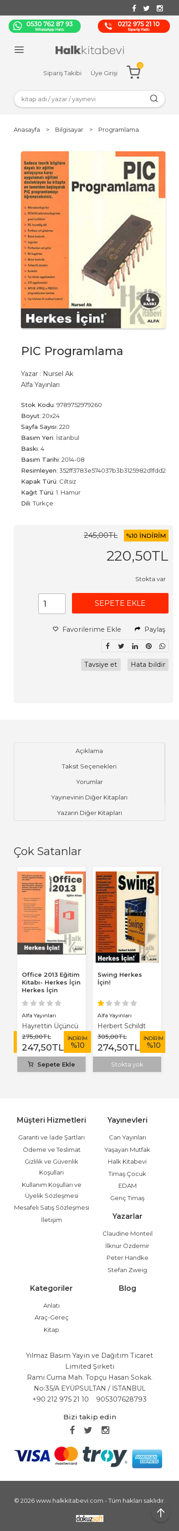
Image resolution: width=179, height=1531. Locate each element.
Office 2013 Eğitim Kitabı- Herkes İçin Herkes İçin (51, 982)
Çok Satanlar (48, 851)
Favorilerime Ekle (87, 629)
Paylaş (150, 629)
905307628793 (121, 1399)
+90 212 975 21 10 (60, 1399)
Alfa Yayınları (39, 1015)
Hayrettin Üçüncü (50, 1026)
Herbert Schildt (121, 1026)
